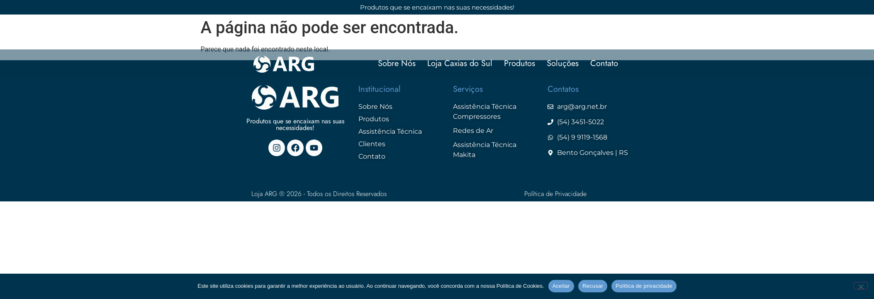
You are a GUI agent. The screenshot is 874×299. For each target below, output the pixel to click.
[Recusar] (861, 285)
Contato (604, 63)
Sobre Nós (397, 63)
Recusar (592, 286)
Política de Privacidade (555, 194)
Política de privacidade (644, 286)
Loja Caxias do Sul (459, 63)
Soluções (563, 63)
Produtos (519, 63)
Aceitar (561, 286)
